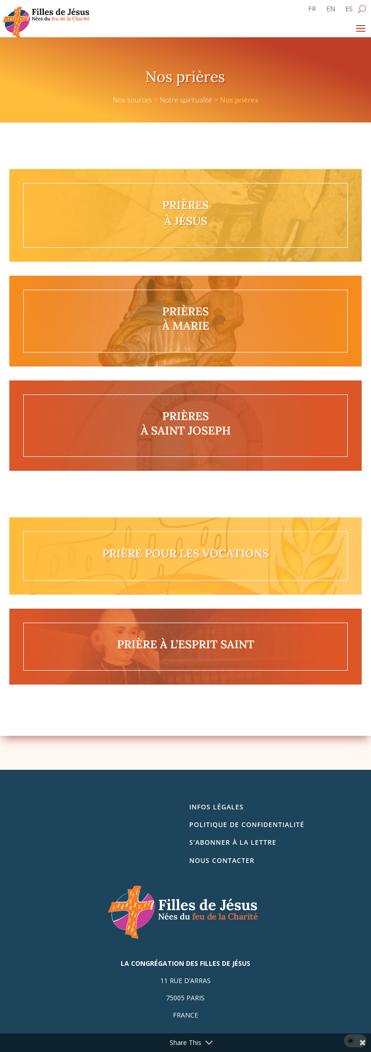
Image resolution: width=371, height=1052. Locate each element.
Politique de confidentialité (246, 824)
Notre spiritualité (186, 99)
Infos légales (216, 806)
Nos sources (132, 99)
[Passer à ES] (349, 11)
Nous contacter (221, 860)
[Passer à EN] (330, 11)
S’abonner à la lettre (232, 842)
